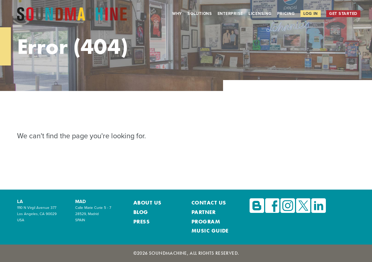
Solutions (199, 13)
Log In (310, 13)
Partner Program (214, 222)
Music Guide (206, 229)
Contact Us (206, 214)
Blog (140, 222)
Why (177, 13)
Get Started (343, 13)
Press (140, 229)
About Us (145, 214)
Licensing (260, 13)
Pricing (286, 13)
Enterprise (230, 13)
